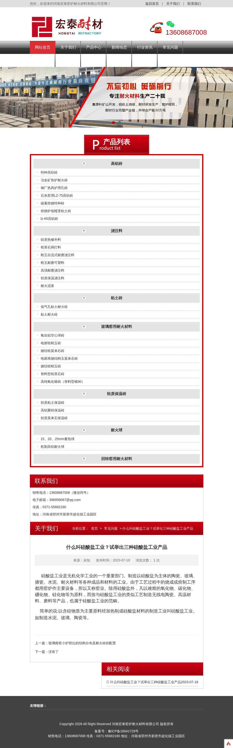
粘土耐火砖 (49, 314)
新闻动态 (119, 47)
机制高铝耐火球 (52, 447)
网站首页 (42, 47)
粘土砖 (116, 298)
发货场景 (42, 60)
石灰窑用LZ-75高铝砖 (57, 195)
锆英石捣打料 (51, 247)
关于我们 (173, 4)
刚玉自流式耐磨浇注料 (57, 255)
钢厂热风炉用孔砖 (54, 188)
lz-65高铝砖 (49, 219)
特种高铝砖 (49, 172)
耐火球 (116, 430)
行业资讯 (145, 47)
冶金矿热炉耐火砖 (54, 180)
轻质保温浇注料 (52, 278)
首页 (94, 528)
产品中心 (93, 47)
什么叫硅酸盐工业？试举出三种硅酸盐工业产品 (145, 682)
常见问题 (170, 47)
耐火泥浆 (47, 286)
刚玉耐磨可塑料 (52, 263)
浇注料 (116, 231)
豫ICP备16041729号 (123, 731)
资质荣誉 (119, 60)
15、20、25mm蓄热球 (57, 439)
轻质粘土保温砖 (52, 402)
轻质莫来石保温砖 (54, 418)
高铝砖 (116, 164)
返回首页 (152, 4)
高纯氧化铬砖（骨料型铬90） (63, 382)
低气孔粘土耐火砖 (54, 307)
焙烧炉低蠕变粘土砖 (56, 211)
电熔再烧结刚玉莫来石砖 (59, 358)
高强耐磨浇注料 (52, 270)
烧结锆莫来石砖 (52, 351)
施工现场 (93, 60)
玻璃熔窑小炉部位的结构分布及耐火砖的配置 (82, 643)
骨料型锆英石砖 (52, 374)
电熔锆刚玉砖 (51, 343)
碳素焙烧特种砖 (52, 203)
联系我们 (194, 4)
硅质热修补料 (51, 239)
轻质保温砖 (116, 394)
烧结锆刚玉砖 (51, 366)
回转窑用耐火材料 (116, 459)
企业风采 (68, 60)
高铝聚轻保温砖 (52, 410)
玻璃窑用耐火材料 (116, 327)
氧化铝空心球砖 (52, 335)
